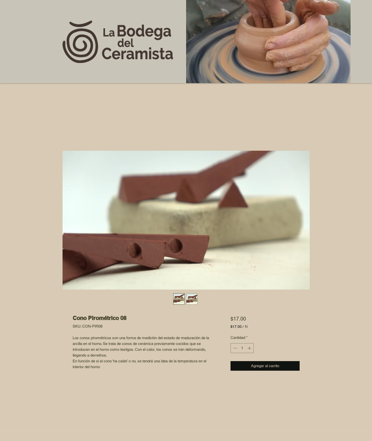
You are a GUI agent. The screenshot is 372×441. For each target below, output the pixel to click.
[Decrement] (234, 348)
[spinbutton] (242, 348)
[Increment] (249, 348)
